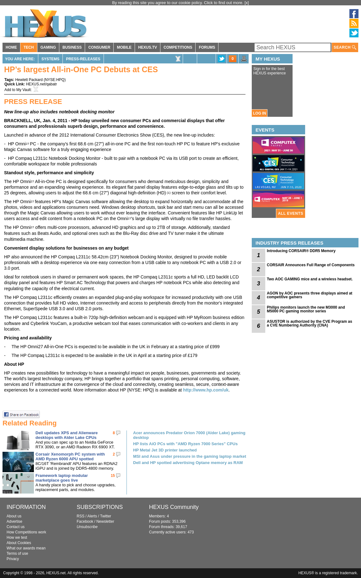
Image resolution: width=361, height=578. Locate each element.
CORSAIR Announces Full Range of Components (311, 265)
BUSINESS (72, 47)
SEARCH (345, 47)
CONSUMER (99, 47)
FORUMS (207, 47)
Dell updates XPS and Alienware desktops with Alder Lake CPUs (66, 435)
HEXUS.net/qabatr (41, 84)
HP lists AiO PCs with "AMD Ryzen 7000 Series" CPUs (185, 443)
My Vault (23, 90)
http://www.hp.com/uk (206, 389)
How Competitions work (26, 532)
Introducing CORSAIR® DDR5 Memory (301, 251)
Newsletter (105, 521)
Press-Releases (83, 59)
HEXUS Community (174, 507)
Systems (50, 59)
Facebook (85, 521)
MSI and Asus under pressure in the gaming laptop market (189, 456)
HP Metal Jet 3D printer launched (165, 450)
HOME (11, 47)
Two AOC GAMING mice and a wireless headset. (310, 279)
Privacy (13, 559)
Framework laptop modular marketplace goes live (61, 478)
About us (14, 516)
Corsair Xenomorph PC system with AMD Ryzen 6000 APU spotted (70, 456)
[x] (247, 2)
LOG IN (259, 113)
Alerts (92, 516)
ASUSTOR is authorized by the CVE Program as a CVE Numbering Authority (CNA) (309, 323)
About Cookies (19, 543)
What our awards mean (26, 548)
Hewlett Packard (28, 80)
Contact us (15, 527)
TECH (29, 47)
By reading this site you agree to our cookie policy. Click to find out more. (178, 2)
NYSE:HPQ (54, 80)
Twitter (105, 516)
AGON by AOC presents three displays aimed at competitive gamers (309, 295)
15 (113, 475)
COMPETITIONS (178, 47)
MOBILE (124, 47)
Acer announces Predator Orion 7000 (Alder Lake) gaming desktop (189, 435)
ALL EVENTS (290, 213)
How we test (17, 537)
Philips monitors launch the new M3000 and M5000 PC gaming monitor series (306, 309)
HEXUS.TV (147, 47)
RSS (80, 516)
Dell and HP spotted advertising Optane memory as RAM (188, 462)
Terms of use (17, 553)
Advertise (14, 521)
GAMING (48, 47)
